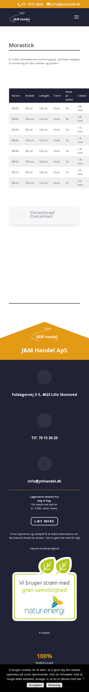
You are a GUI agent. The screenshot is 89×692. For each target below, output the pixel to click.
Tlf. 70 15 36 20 (44, 437)
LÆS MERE (44, 521)
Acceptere (35, 685)
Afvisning (54, 685)
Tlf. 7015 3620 (32, 4)
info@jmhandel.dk (44, 481)
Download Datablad (42, 222)
